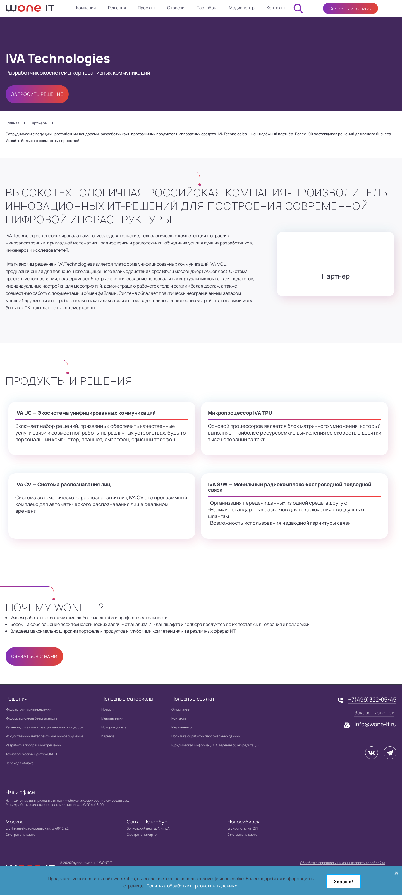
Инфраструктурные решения (28, 709)
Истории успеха (114, 727)
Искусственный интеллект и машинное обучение (44, 736)
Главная (12, 123)
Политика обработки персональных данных (205, 736)
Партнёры (207, 8)
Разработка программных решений (33, 745)
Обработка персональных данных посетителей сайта (342, 862)
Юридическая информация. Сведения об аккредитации (215, 745)
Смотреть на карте (20, 834)
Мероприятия (112, 718)
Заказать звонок (374, 712)
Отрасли (176, 8)
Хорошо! (343, 882)
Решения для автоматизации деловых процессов (44, 727)
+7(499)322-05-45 (372, 699)
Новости (108, 709)
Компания (86, 8)
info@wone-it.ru (375, 724)
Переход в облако (20, 763)
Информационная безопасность (31, 718)
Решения (117, 8)
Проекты (146, 8)
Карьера (108, 736)
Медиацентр (242, 8)
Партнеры (38, 123)
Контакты (276, 8)
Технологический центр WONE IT (32, 754)
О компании (180, 709)
